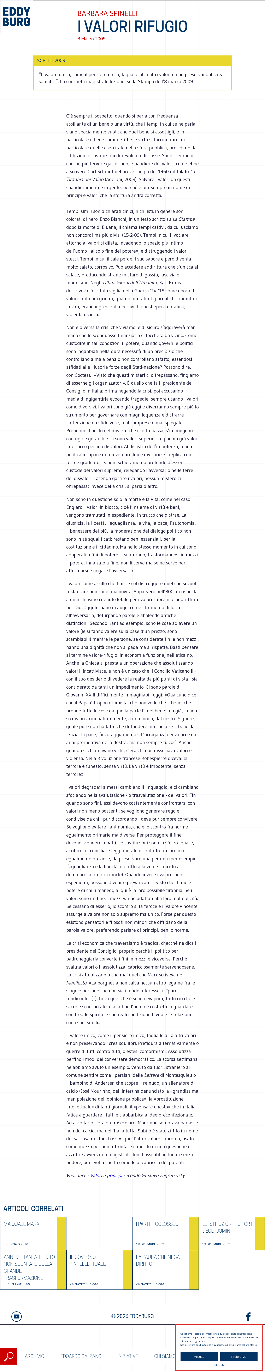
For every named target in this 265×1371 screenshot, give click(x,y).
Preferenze (238, 1356)
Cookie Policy (219, 1364)
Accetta (199, 1356)
